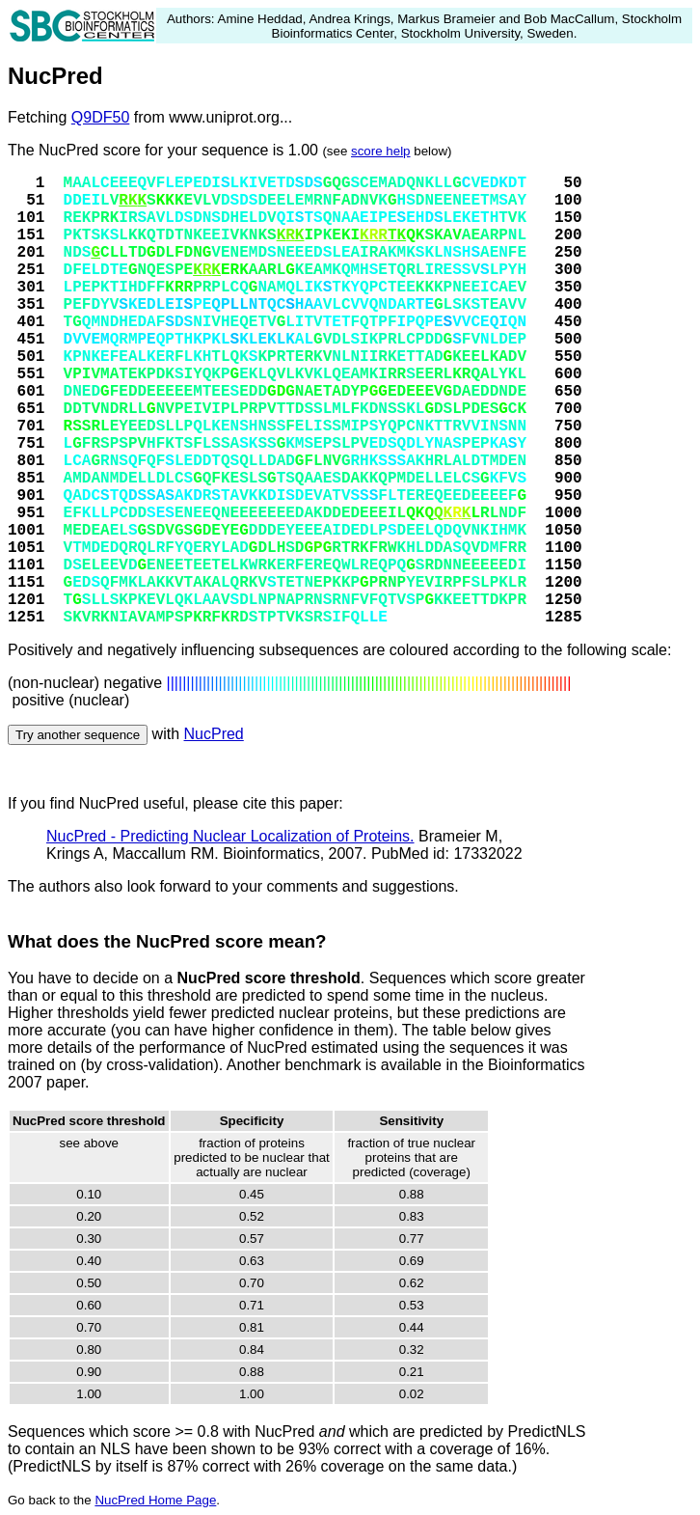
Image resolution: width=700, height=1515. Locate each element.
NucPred (214, 734)
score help (381, 151)
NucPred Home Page (155, 1500)
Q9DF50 (100, 117)
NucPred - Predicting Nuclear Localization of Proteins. (230, 836)
